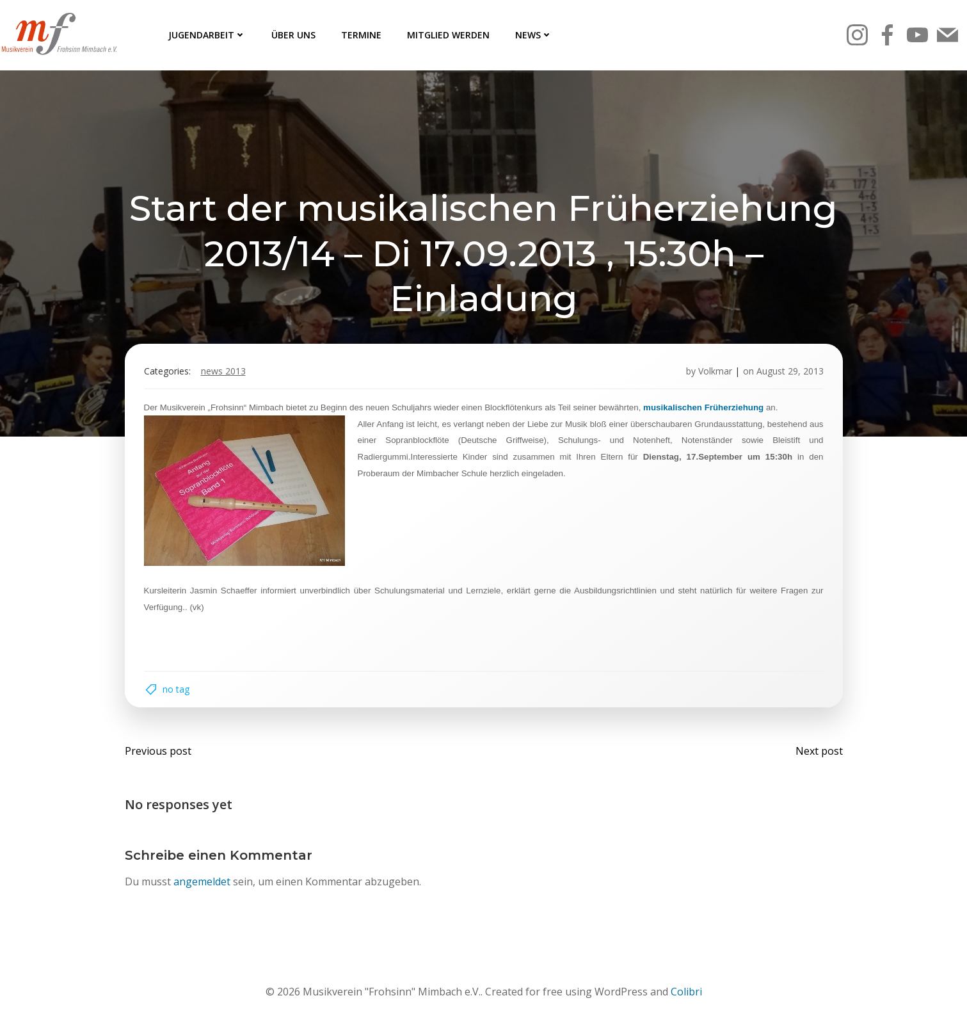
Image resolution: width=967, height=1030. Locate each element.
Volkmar (715, 371)
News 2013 (223, 371)
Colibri (686, 992)
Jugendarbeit (207, 35)
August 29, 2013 (790, 371)
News (533, 35)
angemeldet (201, 881)
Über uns (293, 35)
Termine (361, 35)
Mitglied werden (448, 35)
